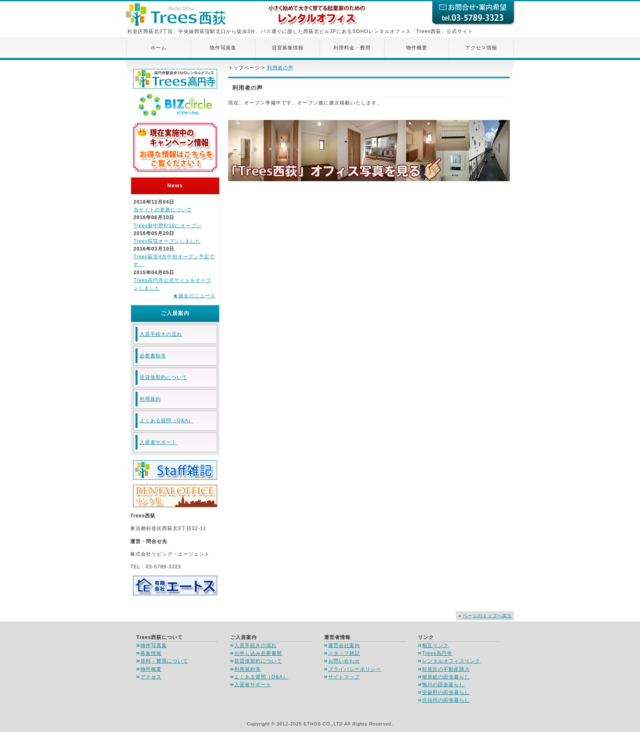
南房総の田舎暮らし (446, 677)
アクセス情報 (481, 48)
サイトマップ (344, 677)
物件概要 (416, 48)
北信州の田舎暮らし (446, 700)
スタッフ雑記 (344, 653)
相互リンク (435, 645)
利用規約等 (247, 669)
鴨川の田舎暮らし (443, 685)
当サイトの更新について (162, 210)
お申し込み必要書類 (258, 653)
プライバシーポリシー (354, 669)
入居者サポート (158, 442)
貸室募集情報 (288, 48)
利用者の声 (280, 68)
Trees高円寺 (437, 653)
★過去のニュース (194, 296)
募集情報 (151, 653)
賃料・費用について (164, 661)
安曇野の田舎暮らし (446, 692)
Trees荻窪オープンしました (167, 241)
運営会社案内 (344, 645)
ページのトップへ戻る (487, 615)
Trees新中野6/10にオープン (167, 225)
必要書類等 (153, 356)
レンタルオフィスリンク (451, 661)
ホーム (159, 48)
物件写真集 (223, 48)
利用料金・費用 (352, 48)
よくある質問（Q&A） (166, 421)
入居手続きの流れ (161, 334)
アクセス (151, 677)
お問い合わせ (344, 661)
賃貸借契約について (163, 377)
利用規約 (150, 399)
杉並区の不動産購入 (446, 669)
